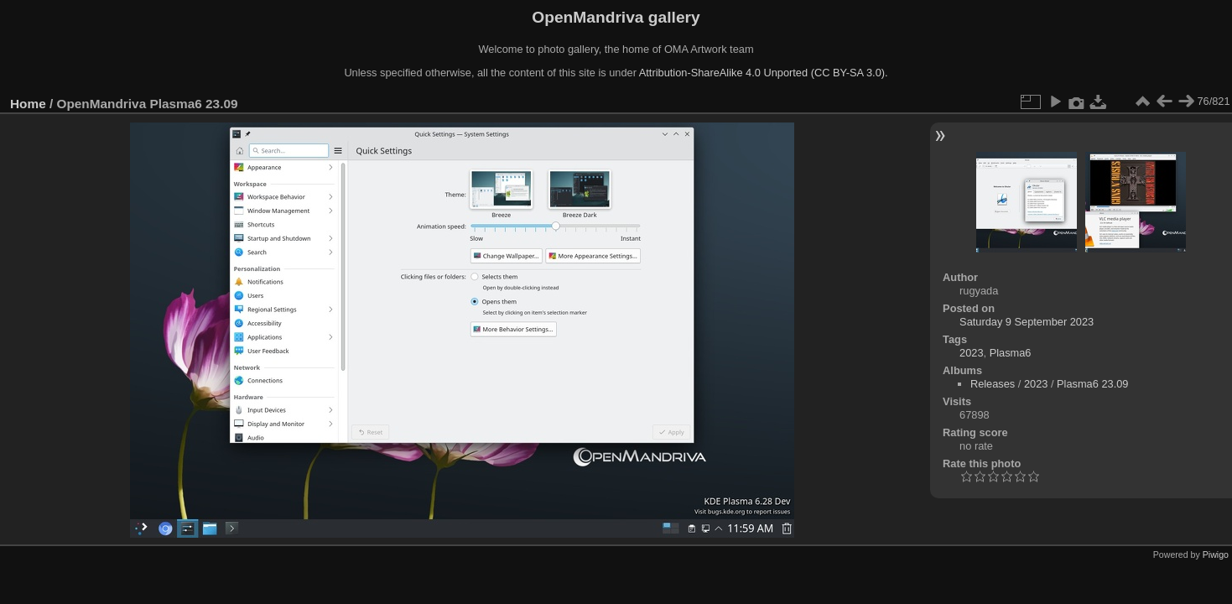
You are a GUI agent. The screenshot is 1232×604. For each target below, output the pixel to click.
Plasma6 (1011, 352)
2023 (971, 352)
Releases (992, 384)
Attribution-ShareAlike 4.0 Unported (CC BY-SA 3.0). (763, 72)
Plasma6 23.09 (1092, 384)
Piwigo (1216, 554)
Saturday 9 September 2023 (1026, 321)
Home (28, 103)
